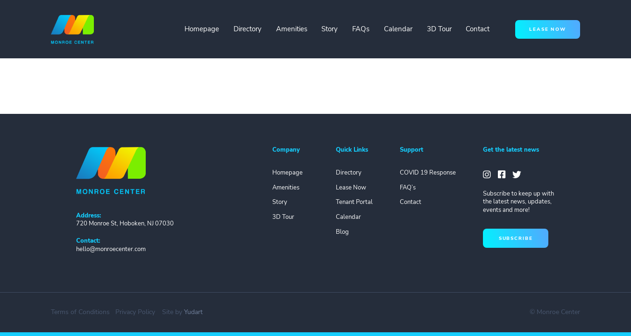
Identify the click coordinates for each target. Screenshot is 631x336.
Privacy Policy (135, 312)
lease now (547, 29)
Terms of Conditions (80, 312)
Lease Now (351, 187)
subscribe (516, 238)
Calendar (398, 29)
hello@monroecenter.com (111, 249)
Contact (477, 29)
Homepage (201, 29)
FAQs (360, 29)
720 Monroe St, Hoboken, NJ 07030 (125, 223)
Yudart (193, 312)
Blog (342, 232)
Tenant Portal (354, 202)
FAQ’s (408, 187)
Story (329, 29)
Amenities (291, 29)
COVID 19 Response (428, 172)
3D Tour (439, 29)
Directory (248, 29)
